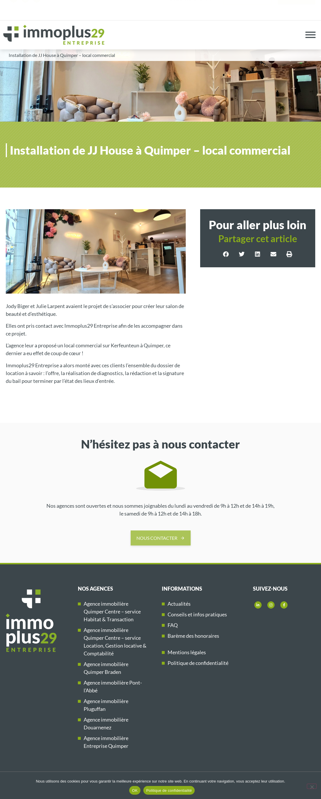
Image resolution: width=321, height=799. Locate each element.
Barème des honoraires (193, 636)
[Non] (312, 786)
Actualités (179, 603)
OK (135, 790)
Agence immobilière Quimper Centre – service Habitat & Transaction (112, 611)
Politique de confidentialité (198, 663)
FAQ (173, 625)
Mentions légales (187, 652)
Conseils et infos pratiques (197, 614)
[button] (225, 254)
